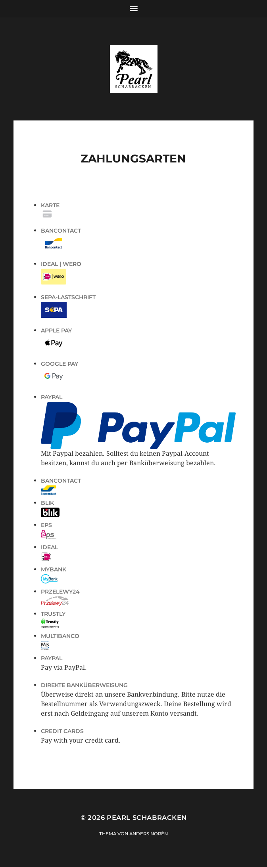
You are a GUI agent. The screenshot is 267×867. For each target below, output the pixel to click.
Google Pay (59, 372)
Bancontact (61, 239)
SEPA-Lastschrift (68, 306)
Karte (50, 210)
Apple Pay (56, 339)
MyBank (53, 575)
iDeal (49, 552)
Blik (50, 508)
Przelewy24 (60, 597)
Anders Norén (148, 833)
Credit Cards (62, 731)
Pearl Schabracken (146, 817)
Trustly (53, 619)
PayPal (138, 421)
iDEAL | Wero (61, 272)
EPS (48, 530)
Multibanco (60, 641)
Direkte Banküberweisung (84, 685)
